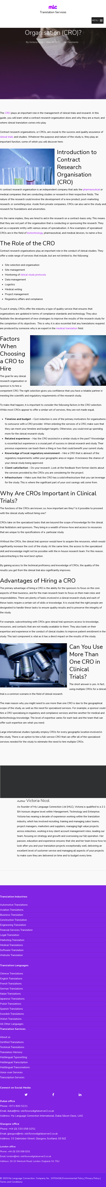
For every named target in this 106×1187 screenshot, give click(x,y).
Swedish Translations (12, 1014)
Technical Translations (12, 1047)
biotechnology (35, 233)
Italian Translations (10, 994)
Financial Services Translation (16, 930)
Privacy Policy (92, 1178)
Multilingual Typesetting (13, 1057)
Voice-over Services (11, 1072)
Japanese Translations (12, 999)
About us (5, 1037)
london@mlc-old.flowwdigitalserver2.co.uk (29, 1156)
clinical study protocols (33, 275)
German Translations (11, 988)
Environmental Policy (73, 1178)
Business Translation (11, 915)
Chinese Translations (11, 973)
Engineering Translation (13, 925)
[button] (95, 20)
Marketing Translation (12, 940)
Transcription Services (12, 1077)
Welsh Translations (11, 1019)
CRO (7, 113)
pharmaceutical (91, 189)
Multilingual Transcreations (15, 1067)
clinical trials (6, 137)
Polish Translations (10, 1004)
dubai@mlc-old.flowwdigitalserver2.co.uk (30, 1111)
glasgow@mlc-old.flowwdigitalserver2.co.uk (32, 1133)
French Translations (11, 983)
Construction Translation (13, 920)
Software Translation (11, 950)
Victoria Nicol (36, 42)
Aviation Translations (11, 910)
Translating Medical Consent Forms (53, 781)
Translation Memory (11, 1052)
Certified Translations (12, 1042)
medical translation (66, 328)
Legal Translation (9, 935)
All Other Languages (11, 1024)
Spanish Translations (11, 1009)
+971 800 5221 (18, 1106)
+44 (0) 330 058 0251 (19, 1151)
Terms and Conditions (11, 1181)
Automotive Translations (14, 905)
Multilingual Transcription (14, 1062)
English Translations (11, 978)
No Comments (71, 42)
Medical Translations (11, 945)
